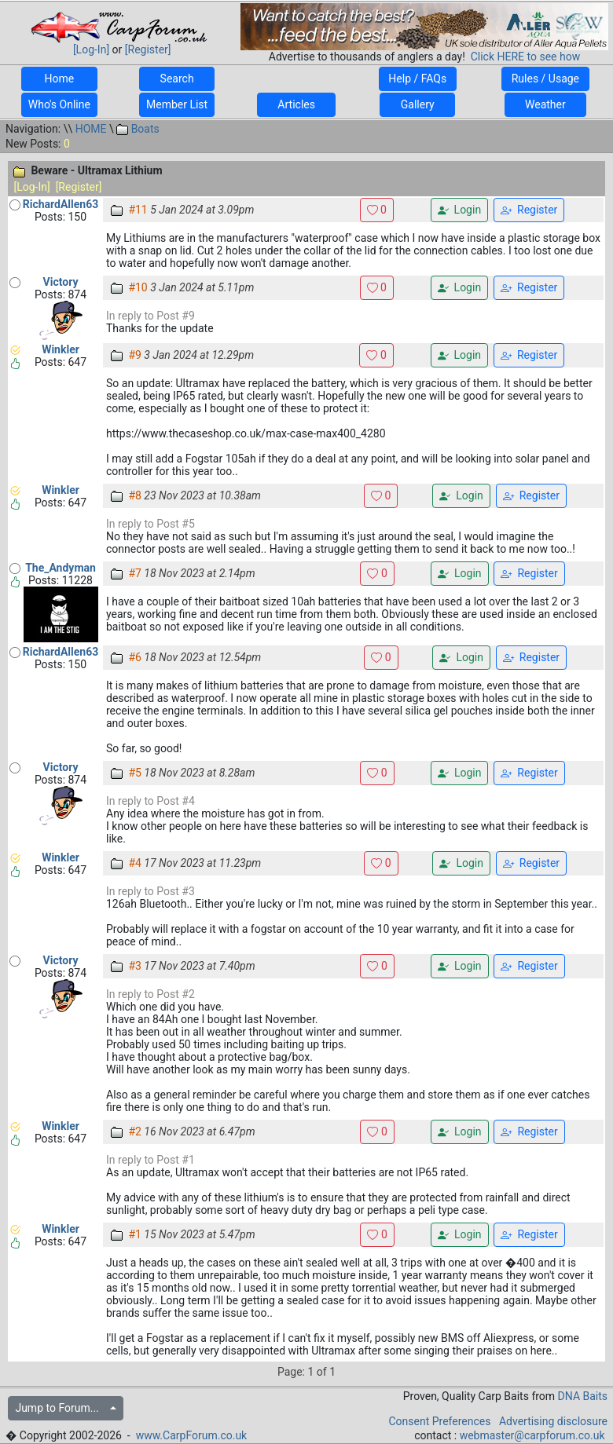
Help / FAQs (418, 78)
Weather (545, 104)
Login (459, 210)
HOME (91, 128)
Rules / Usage (545, 78)
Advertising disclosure (553, 1421)
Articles (296, 104)
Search (176, 78)
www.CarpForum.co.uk (192, 1435)
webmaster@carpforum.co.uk (532, 1435)
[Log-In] (91, 49)
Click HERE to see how (525, 56)
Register (529, 210)
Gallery (417, 104)
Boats (138, 128)
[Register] (148, 49)
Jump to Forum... (61, 1408)
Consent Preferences (439, 1421)
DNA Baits (582, 1396)
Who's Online (59, 104)
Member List (176, 104)
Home (59, 78)
